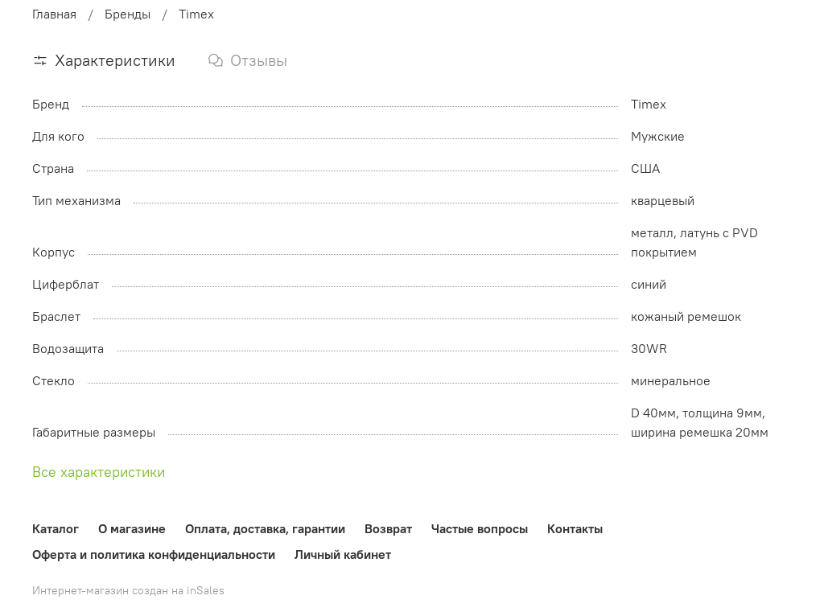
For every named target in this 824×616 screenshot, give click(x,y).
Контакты (575, 528)
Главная (54, 14)
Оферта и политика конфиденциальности (153, 554)
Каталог (55, 528)
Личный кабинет (343, 554)
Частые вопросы (479, 528)
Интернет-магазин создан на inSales (128, 590)
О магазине (132, 528)
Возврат (388, 528)
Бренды (127, 14)
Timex (196, 14)
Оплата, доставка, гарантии (265, 528)
